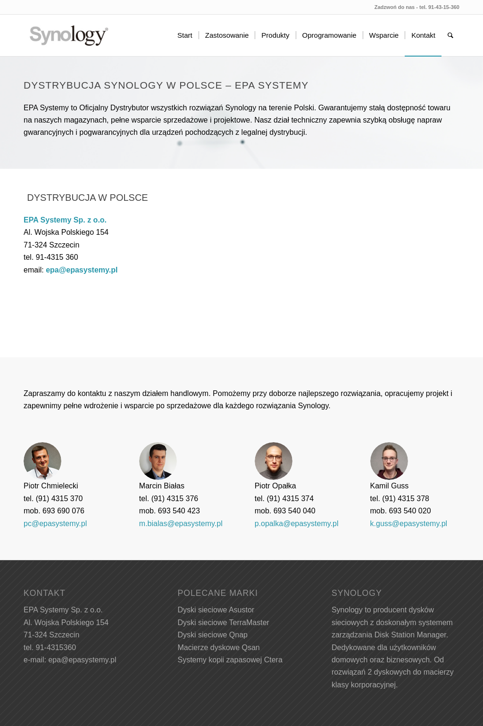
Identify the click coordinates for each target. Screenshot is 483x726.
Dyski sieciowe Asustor (215, 610)
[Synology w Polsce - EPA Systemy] (69, 35)
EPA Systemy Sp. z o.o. (65, 220)
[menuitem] (185, 35)
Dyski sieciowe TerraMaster (223, 623)
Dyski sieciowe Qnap (212, 635)
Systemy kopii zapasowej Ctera (229, 660)
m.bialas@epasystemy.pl (181, 524)
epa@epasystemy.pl (81, 270)
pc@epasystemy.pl (55, 524)
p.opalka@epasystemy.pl (297, 524)
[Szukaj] (450, 35)
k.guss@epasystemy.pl (409, 524)
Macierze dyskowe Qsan (218, 648)
